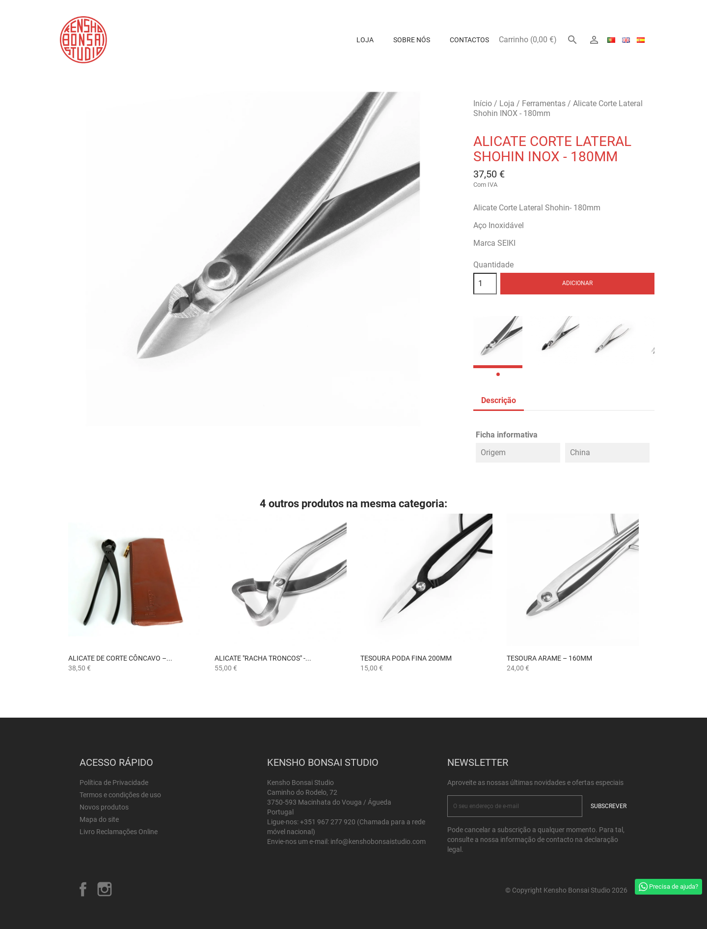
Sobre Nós (411, 40)
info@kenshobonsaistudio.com (378, 841)
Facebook (83, 889)
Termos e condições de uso (120, 795)
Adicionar (577, 283)
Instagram (104, 889)
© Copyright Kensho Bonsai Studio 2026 (566, 890)
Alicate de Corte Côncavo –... (120, 658)
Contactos (469, 40)
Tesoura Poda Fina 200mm (406, 658)
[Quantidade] (485, 283)
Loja (365, 40)
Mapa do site (99, 819)
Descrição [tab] (498, 400)
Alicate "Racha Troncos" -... (263, 658)
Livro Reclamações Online (119, 832)
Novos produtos (104, 807)
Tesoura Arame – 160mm (549, 658)
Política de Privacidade (114, 782)
